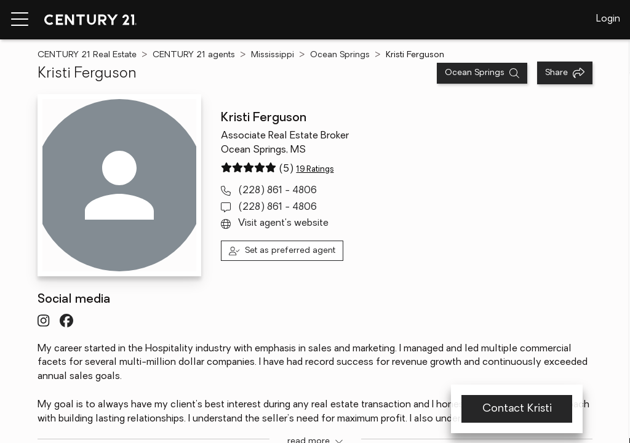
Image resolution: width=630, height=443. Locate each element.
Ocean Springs (340, 55)
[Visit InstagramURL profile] (43, 320)
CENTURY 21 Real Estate (87, 55)
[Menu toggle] (20, 20)
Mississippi (272, 55)
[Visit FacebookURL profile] (66, 320)
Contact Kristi (516, 409)
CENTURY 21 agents (194, 55)
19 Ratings (314, 170)
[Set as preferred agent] (282, 251)
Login (608, 19)
